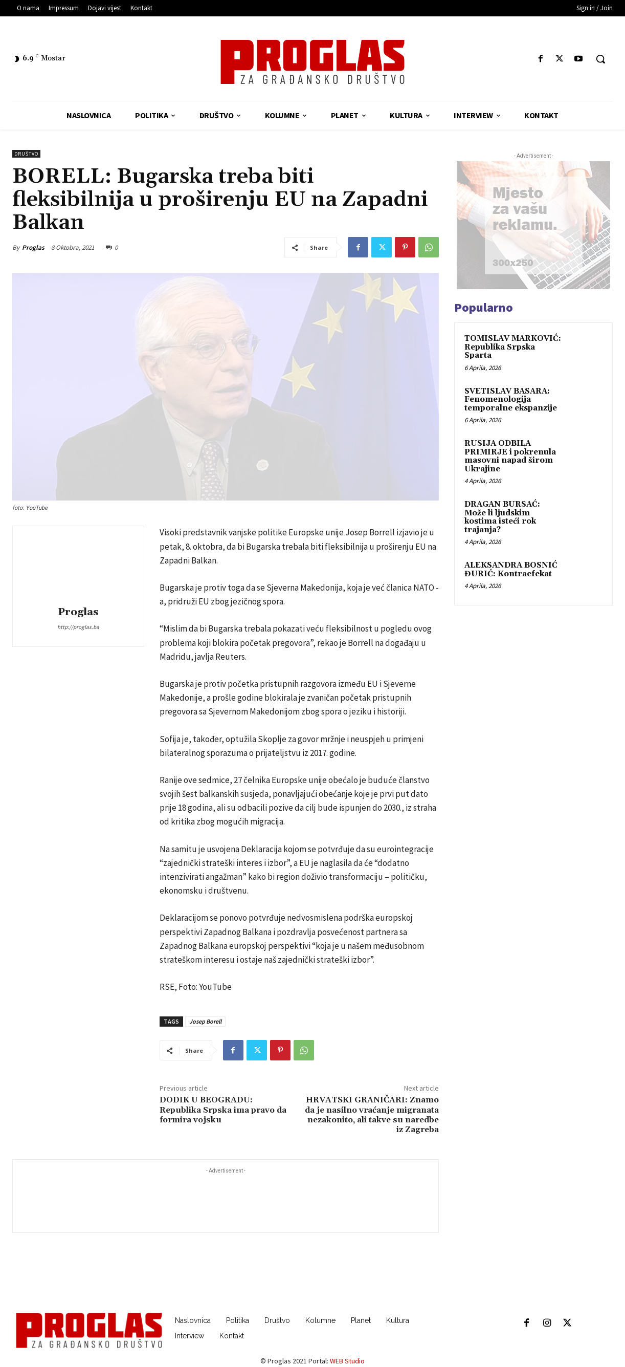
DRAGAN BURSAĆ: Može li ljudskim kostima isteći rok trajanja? (502, 517)
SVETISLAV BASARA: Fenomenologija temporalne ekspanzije (510, 399)
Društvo (26, 154)
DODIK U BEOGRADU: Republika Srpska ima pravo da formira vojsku (223, 1109)
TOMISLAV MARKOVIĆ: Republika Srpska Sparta (512, 347)
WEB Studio (347, 1360)
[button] (600, 59)
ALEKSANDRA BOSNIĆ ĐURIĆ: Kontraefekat (510, 569)
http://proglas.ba (78, 627)
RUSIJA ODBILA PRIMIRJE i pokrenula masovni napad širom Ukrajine (510, 456)
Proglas (33, 247)
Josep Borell (205, 1021)
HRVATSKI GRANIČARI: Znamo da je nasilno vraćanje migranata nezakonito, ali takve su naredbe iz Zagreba (372, 1115)
